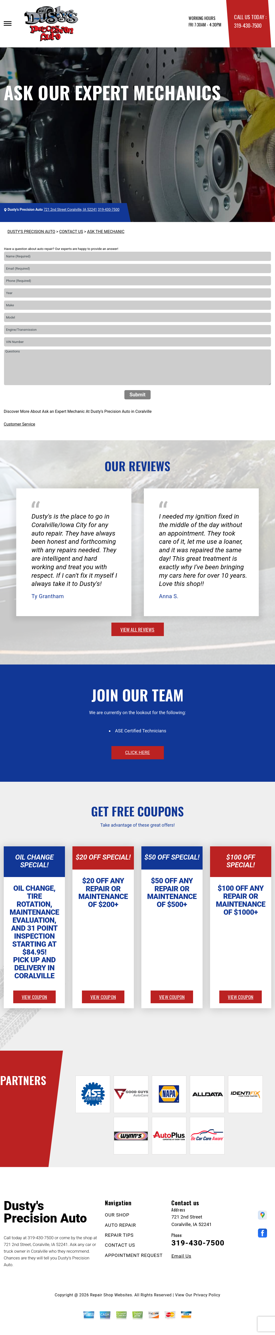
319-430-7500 (247, 25)
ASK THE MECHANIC (105, 231)
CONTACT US (71, 231)
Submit (137, 395)
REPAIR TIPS (119, 1235)
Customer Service (19, 424)
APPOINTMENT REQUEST (134, 1255)
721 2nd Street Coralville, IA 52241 (70, 210)
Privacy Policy (207, 1295)
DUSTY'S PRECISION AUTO (31, 231)
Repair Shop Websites (111, 1295)
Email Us (181, 1256)
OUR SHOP (117, 1215)
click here (137, 752)
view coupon (34, 996)
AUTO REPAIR (120, 1225)
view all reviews (137, 629)
